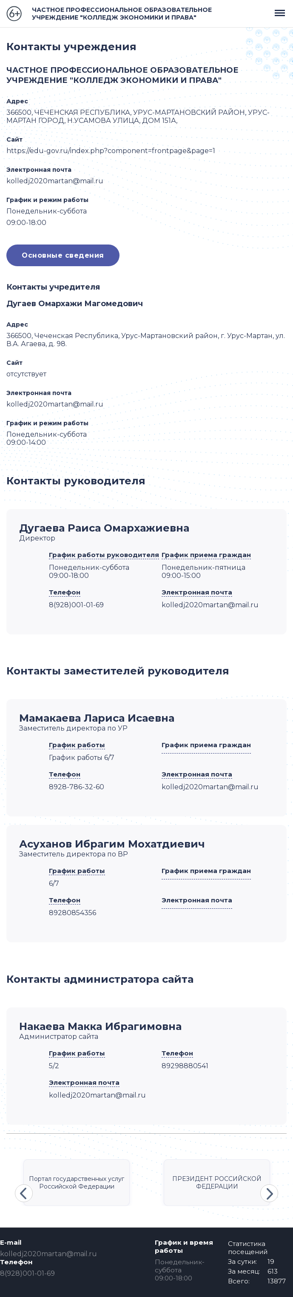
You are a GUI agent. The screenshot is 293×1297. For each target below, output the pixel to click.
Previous (24, 1193)
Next (269, 1193)
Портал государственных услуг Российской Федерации (76, 1182)
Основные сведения (63, 255)
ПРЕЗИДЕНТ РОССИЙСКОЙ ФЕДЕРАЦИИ (217, 1182)
